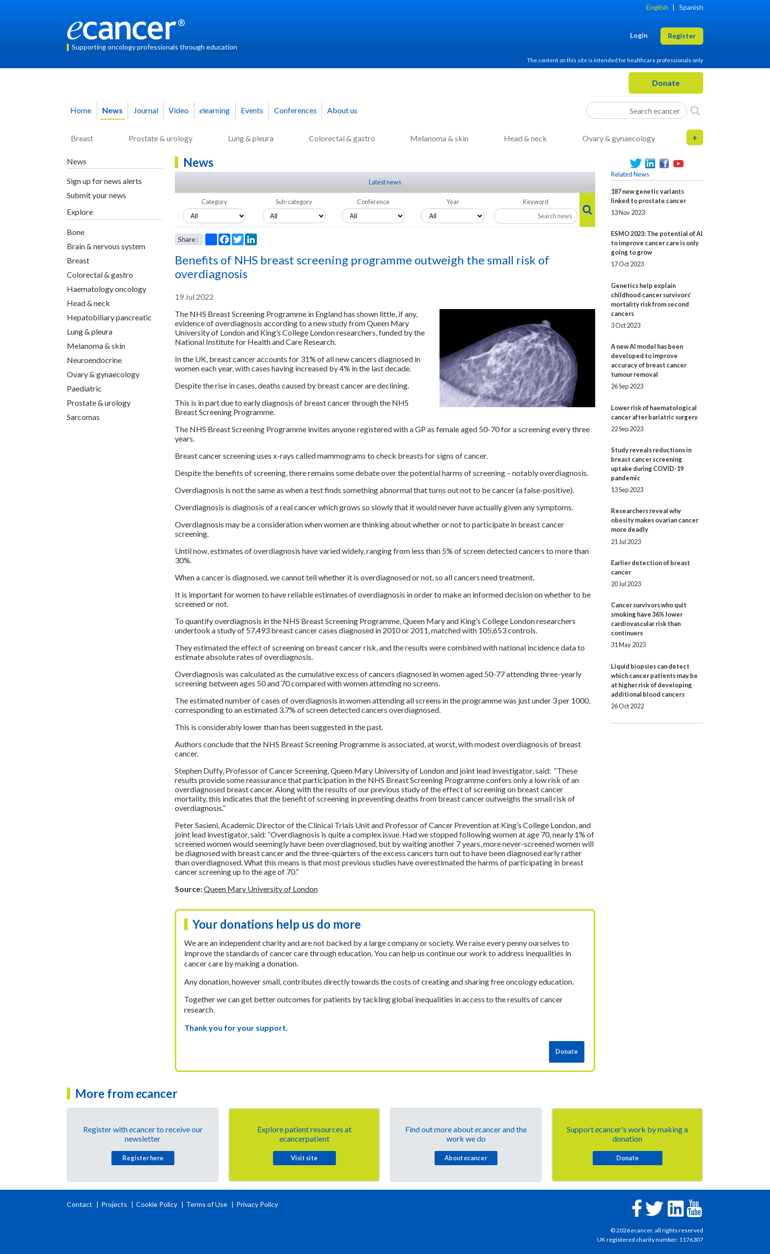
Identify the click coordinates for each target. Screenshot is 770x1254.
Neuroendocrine (94, 360)
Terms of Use (206, 1204)
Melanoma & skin (439, 138)
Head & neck (525, 138)
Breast (82, 138)
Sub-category (293, 202)
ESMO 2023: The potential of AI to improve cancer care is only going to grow (657, 243)
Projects (115, 1204)
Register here (143, 1158)
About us (342, 110)
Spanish (691, 7)
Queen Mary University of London (261, 888)
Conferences (295, 110)
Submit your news (96, 195)
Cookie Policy (156, 1204)
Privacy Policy (257, 1204)
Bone (75, 231)
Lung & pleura (251, 138)
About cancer (465, 1158)
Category (214, 202)
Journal (146, 110)
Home (80, 110)
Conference (373, 202)
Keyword (536, 202)
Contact (80, 1204)
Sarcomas (83, 416)
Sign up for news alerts (104, 180)
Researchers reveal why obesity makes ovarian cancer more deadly (654, 520)
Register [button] (682, 35)
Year (452, 202)
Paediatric (84, 388)
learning (214, 110)
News (112, 110)
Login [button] (639, 35)
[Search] (695, 110)
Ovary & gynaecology (618, 138)
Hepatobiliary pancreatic (109, 317)
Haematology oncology (106, 288)
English (657, 7)
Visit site (304, 1158)
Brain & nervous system (106, 246)
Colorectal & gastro (342, 138)
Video (178, 110)
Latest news (385, 182)
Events (252, 110)
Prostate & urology (160, 138)
